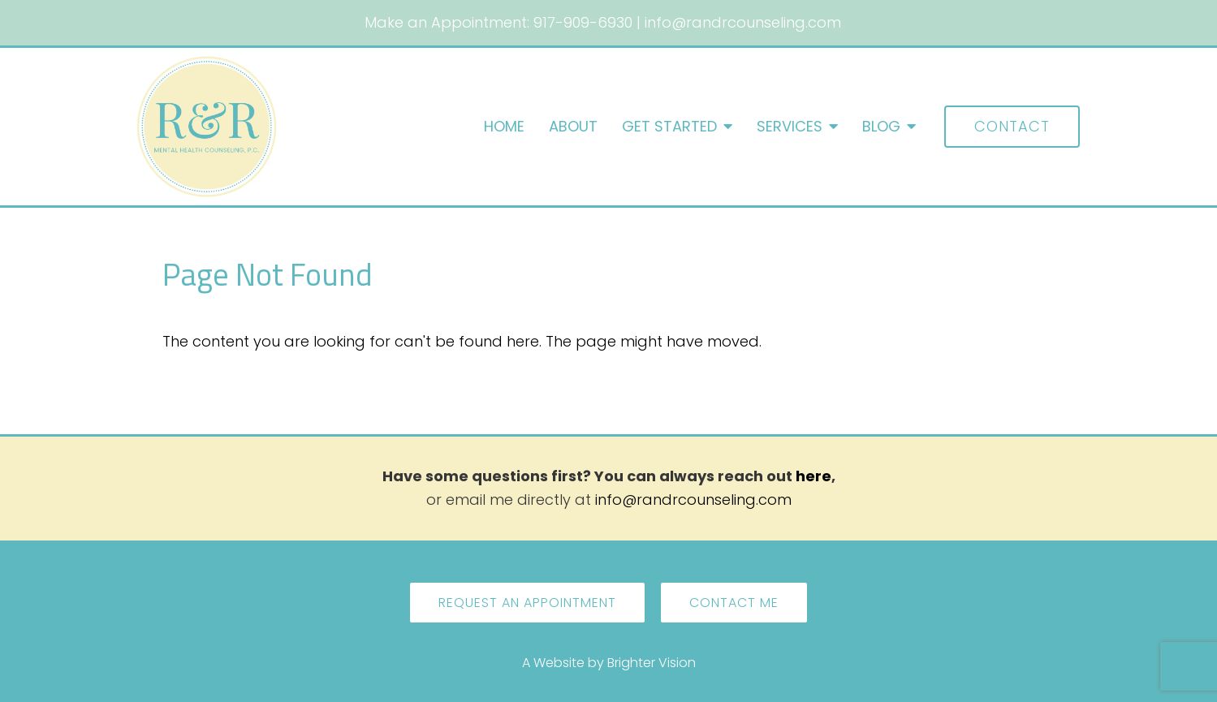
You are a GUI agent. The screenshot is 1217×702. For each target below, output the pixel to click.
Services (789, 127)
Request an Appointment (527, 602)
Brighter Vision (651, 662)
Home (504, 127)
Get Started (669, 127)
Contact (1012, 126)
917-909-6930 (582, 22)
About (573, 127)
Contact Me (734, 602)
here (813, 476)
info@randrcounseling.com (743, 22)
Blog (881, 127)
